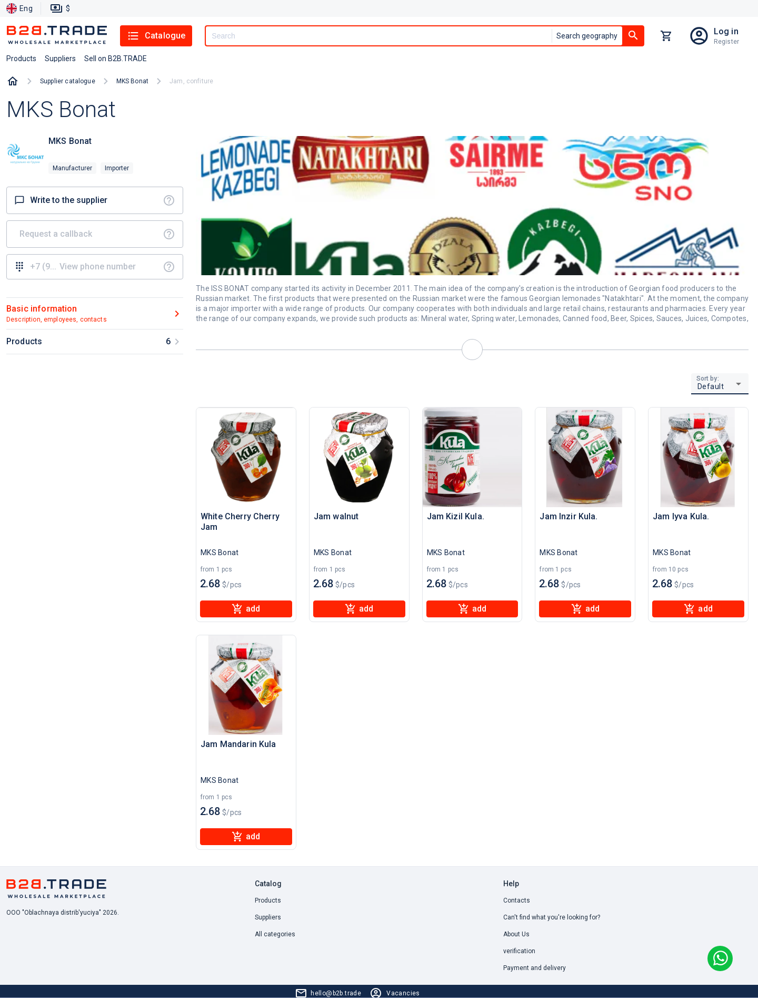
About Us (516, 934)
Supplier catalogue (67, 81)
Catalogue (156, 36)
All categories (275, 934)
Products (268, 900)
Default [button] (710, 386)
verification (519, 951)
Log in (726, 31)
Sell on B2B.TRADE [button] (115, 58)
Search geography (586, 36)
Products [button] (21, 58)
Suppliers (268, 917)
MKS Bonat (132, 81)
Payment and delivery (534, 968)
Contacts (516, 900)
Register (726, 41)
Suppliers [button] (60, 58)
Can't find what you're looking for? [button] (551, 917)
